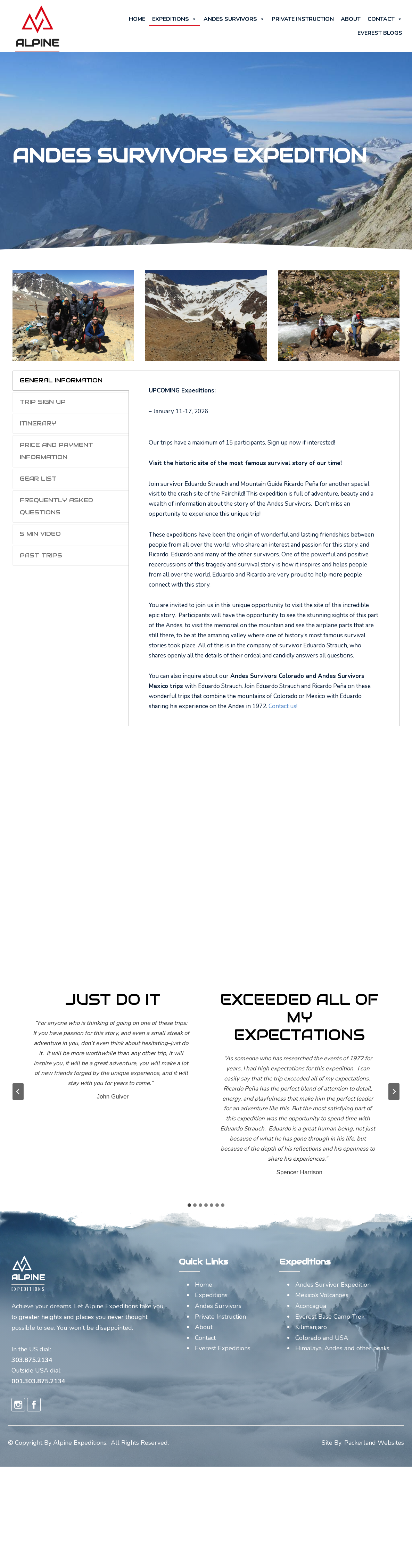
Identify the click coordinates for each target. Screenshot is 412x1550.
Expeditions (174, 19)
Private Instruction (303, 19)
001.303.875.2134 (38, 1381)
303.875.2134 (31, 1360)
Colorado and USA (321, 1338)
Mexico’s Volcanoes (321, 1295)
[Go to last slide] (18, 1091)
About (351, 19)
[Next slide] (393, 1091)
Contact (385, 19)
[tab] (71, 381)
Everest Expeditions (222, 1348)
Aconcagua (310, 1306)
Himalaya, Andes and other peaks (342, 1348)
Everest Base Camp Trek (329, 1316)
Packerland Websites (374, 1443)
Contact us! (282, 706)
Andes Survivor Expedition (333, 1284)
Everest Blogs (379, 33)
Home (137, 19)
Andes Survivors (234, 19)
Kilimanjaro (311, 1327)
